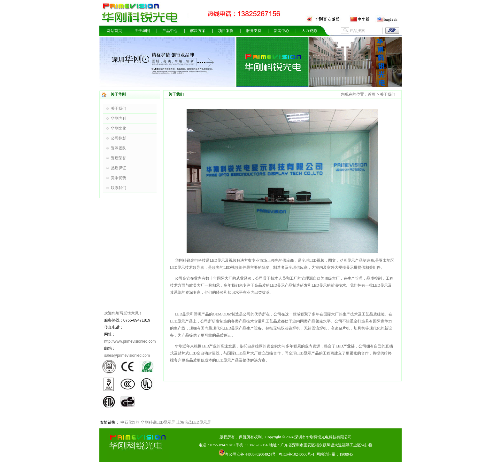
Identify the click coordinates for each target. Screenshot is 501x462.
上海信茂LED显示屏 (193, 422)
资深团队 (118, 148)
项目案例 (226, 30)
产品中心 (170, 30)
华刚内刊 (118, 118)
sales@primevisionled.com (127, 355)
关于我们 (118, 108)
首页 (371, 94)
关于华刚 (142, 30)
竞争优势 (118, 178)
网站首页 (114, 30)
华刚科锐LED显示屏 (158, 422)
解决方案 (197, 30)
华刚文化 (118, 128)
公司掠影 (118, 138)
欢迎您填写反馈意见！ (123, 313)
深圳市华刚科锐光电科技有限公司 (323, 437)
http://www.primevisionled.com (130, 341)
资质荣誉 (118, 158)
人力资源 (309, 30)
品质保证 (118, 168)
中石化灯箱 (130, 422)
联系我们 (118, 188)
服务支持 (253, 30)
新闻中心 (281, 30)
